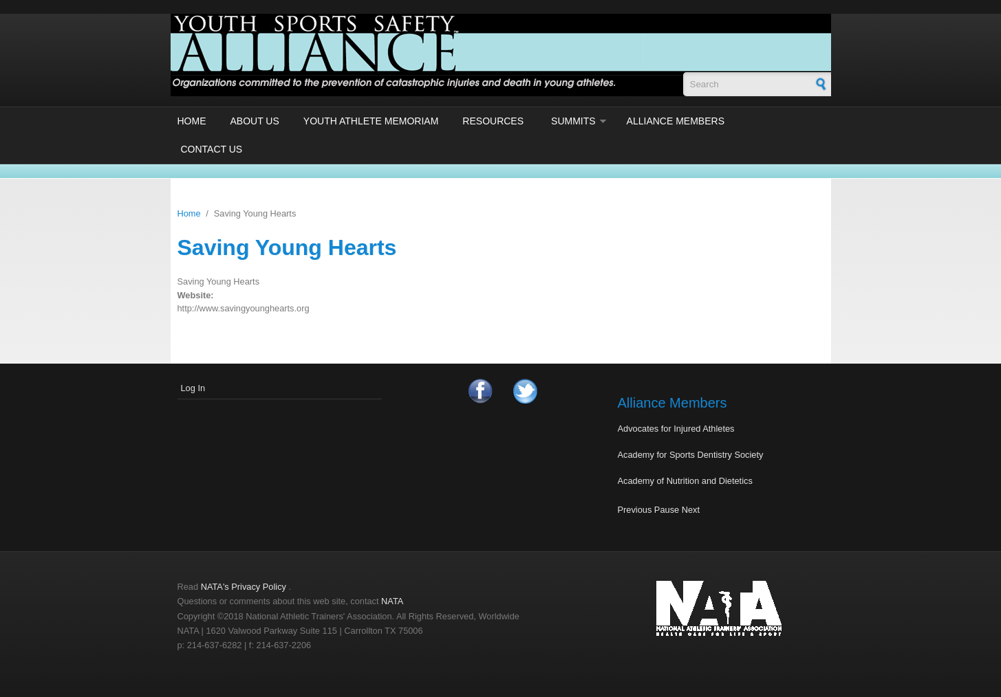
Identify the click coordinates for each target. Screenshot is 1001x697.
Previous (635, 510)
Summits (573, 120)
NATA (392, 601)
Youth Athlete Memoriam (371, 120)
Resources (493, 120)
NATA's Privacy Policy (243, 587)
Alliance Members (675, 120)
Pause (666, 510)
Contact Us (212, 149)
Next (691, 510)
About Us (254, 120)
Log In (193, 388)
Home (191, 120)
